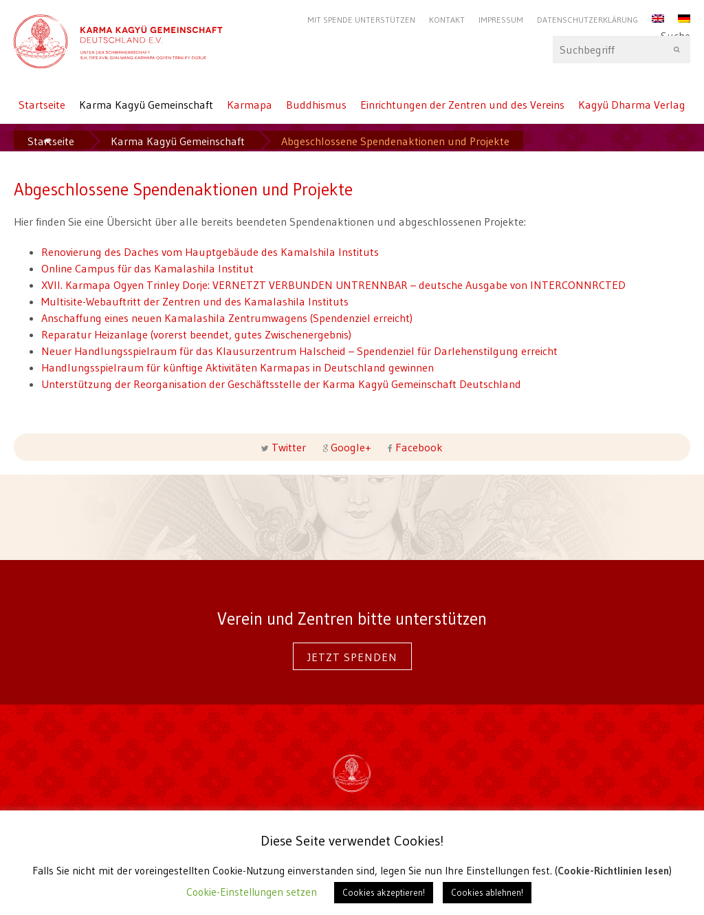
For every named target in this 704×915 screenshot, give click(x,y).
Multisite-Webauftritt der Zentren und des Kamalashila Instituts (195, 301)
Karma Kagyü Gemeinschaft (146, 104)
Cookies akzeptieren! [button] (383, 892)
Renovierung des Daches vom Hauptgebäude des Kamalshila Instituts (210, 252)
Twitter (289, 447)
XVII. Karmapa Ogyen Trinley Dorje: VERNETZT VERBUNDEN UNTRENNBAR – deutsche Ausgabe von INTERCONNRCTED (333, 285)
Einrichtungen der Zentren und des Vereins (462, 104)
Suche (621, 49)
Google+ (351, 447)
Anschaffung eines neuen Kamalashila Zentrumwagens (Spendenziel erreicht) (226, 318)
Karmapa (249, 104)
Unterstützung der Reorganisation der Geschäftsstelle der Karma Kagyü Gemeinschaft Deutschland (281, 384)
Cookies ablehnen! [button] (487, 892)
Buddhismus (316, 104)
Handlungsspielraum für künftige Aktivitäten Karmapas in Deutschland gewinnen (237, 367)
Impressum (500, 19)
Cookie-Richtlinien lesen (613, 870)
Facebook (418, 447)
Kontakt (447, 19)
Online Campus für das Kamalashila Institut (147, 268)
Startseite (42, 104)
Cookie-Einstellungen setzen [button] (251, 891)
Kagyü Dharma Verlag (631, 104)
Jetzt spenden (352, 657)
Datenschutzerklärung (587, 19)
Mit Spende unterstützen (361, 19)
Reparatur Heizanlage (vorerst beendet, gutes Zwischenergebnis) (196, 334)
